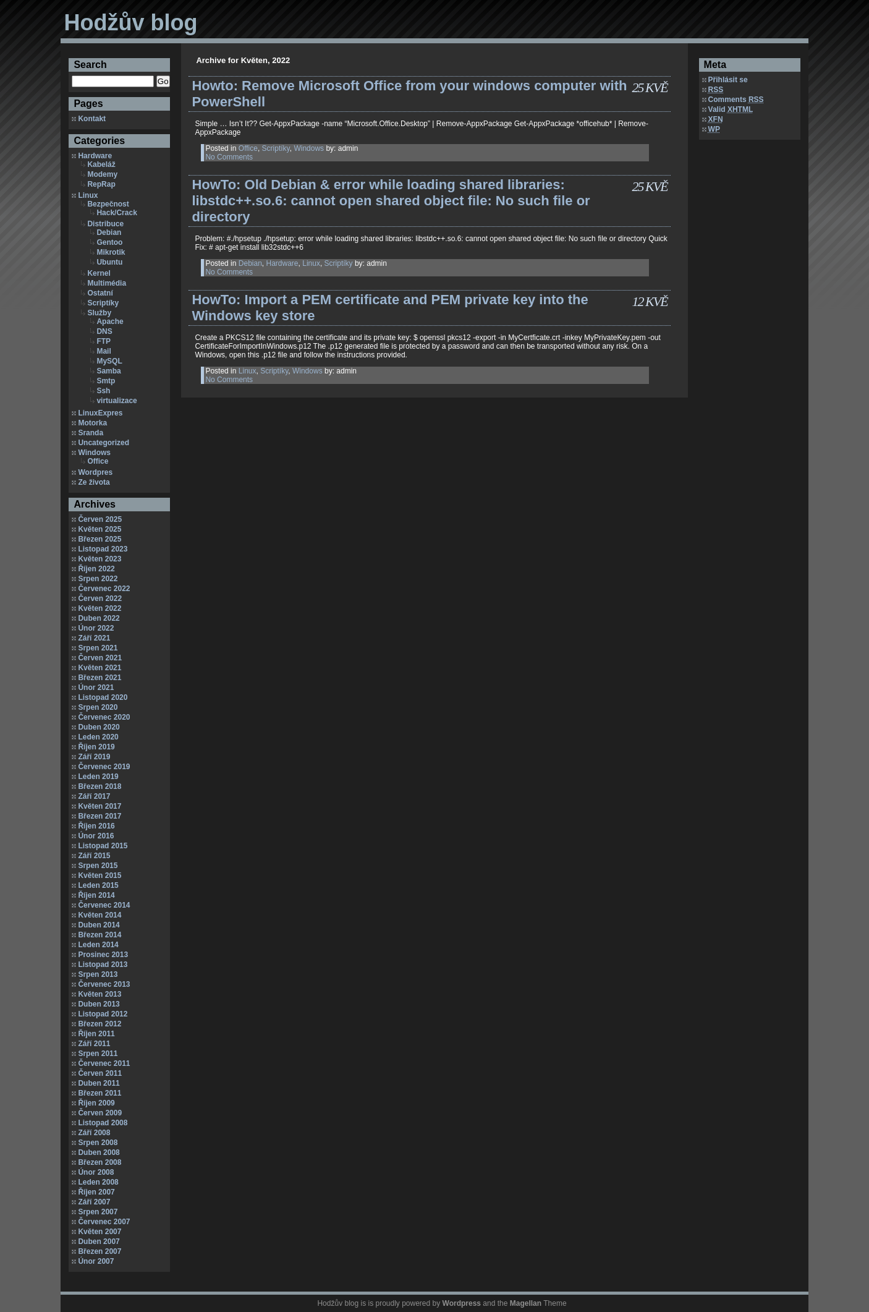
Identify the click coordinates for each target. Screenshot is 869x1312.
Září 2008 (94, 1132)
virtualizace (116, 400)
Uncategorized (103, 442)
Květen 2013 (99, 994)
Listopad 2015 (102, 845)
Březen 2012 (99, 1024)
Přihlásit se (728, 79)
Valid (730, 109)
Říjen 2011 (96, 1033)
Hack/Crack (116, 212)
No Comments (229, 157)
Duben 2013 (98, 1004)
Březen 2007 (99, 1251)
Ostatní (99, 293)
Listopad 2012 (102, 1014)
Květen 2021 (99, 667)
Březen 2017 (99, 816)
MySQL (109, 361)
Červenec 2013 (104, 984)
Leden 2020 (98, 737)
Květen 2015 (99, 875)
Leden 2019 (98, 776)
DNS (104, 331)
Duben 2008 (98, 1152)
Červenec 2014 (104, 905)
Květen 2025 (99, 529)
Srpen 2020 (97, 707)
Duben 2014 (98, 925)
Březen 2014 (99, 935)
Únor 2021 (96, 687)
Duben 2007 (98, 1241)
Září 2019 (94, 756)
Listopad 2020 (102, 697)
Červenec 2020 (104, 717)
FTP (103, 341)
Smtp (105, 381)
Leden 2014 (98, 944)
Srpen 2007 (97, 1212)
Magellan (525, 1303)
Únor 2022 (96, 628)
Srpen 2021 (97, 648)
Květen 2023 (99, 559)
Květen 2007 (99, 1231)
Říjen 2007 (96, 1192)
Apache (109, 321)
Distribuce (105, 223)
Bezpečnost (108, 204)
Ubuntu (109, 262)
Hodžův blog (130, 22)
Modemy (102, 174)
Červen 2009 (100, 1113)
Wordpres (95, 472)
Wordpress (462, 1303)
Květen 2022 (99, 608)
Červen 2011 (100, 1073)
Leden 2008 (98, 1182)
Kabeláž (101, 164)
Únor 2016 (96, 836)
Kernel (98, 273)
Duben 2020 (98, 727)
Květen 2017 (99, 806)
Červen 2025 (100, 519)
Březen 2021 (99, 677)
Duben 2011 (98, 1083)
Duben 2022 (98, 618)
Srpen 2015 (97, 865)
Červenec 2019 (104, 766)
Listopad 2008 (102, 1122)
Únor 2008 (96, 1172)
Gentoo (109, 242)
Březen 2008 (99, 1162)
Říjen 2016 (96, 826)
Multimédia (106, 283)
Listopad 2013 (102, 964)
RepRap (101, 184)
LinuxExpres (100, 413)
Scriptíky (103, 303)
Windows (94, 452)
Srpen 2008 (97, 1142)
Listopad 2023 (102, 549)
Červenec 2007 (104, 1221)
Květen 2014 (99, 915)
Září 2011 (94, 1043)
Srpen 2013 (97, 974)
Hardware (95, 155)
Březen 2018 (99, 786)
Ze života (93, 482)
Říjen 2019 (96, 747)
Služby (99, 313)
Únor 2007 (96, 1261)
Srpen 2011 (97, 1053)
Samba (108, 371)
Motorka (92, 423)
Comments (736, 99)
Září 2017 (94, 796)
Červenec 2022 (104, 588)
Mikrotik (110, 252)
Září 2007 (94, 1202)
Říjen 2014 (96, 895)
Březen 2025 (99, 539)
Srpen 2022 (97, 578)
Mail (103, 351)
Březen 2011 (99, 1093)
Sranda (90, 432)
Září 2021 (94, 638)
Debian (108, 232)
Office (97, 461)
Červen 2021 (100, 658)
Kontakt (92, 118)
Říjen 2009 (96, 1103)
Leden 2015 (98, 885)
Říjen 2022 (96, 568)
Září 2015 (94, 855)
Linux (88, 195)
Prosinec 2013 (103, 954)
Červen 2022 (100, 598)
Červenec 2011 (104, 1063)
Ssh (103, 390)
